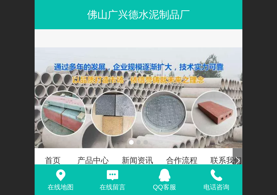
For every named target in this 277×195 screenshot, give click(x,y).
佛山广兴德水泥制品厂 (138, 14)
